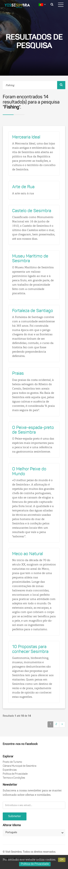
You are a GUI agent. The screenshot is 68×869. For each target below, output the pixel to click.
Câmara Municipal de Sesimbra (19, 766)
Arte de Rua (23, 187)
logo (20, 6)
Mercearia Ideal (26, 137)
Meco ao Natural (27, 554)
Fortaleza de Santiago (32, 311)
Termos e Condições (14, 778)
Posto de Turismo (12, 762)
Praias (18, 373)
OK (62, 859)
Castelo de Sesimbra (31, 211)
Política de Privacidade (15, 774)
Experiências (10, 770)
